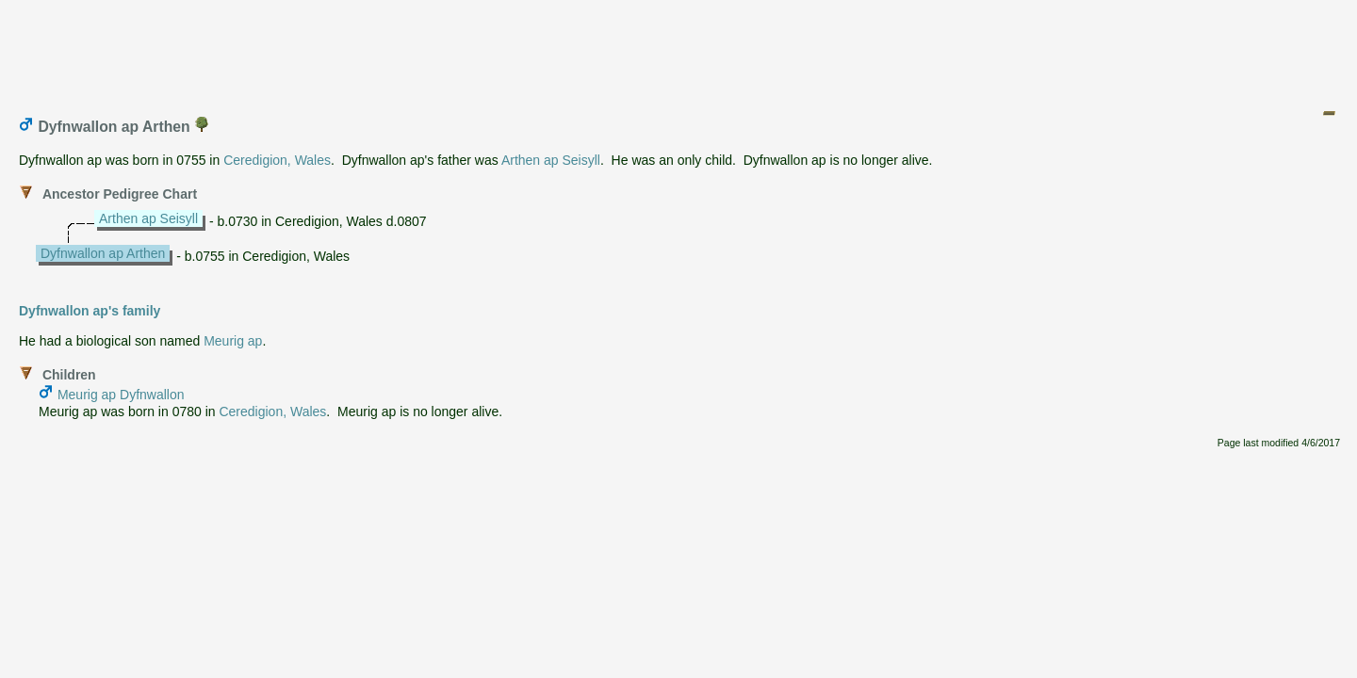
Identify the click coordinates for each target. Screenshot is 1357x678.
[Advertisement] (679, 50)
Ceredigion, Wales (277, 160)
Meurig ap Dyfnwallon (121, 394)
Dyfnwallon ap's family (89, 310)
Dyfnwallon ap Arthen (103, 253)
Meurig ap (233, 340)
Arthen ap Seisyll (550, 160)
